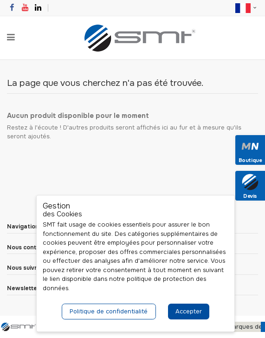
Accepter (188, 311)
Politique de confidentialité (109, 311)
